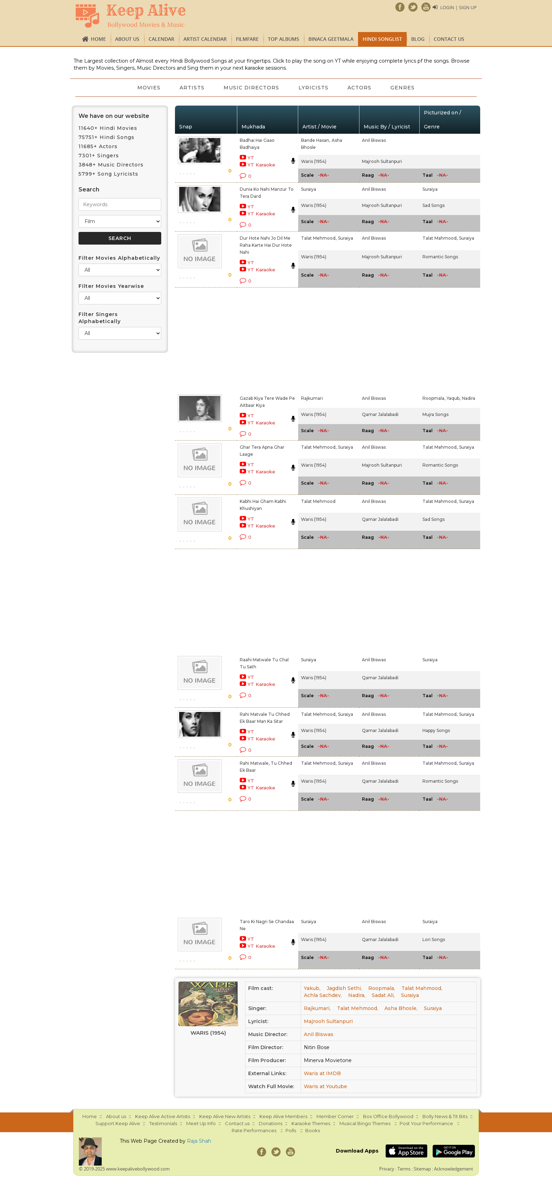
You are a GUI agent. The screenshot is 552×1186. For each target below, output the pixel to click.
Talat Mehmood (318, 501)
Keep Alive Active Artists (162, 1116)
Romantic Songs (440, 256)
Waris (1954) (313, 161)
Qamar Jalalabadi (380, 414)
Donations (270, 1123)
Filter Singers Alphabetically (100, 317)
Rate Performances (254, 1130)
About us (127, 39)
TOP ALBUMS (283, 39)
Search (89, 189)
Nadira (468, 398)
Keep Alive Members (283, 1116)
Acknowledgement (453, 1169)
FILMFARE (247, 39)
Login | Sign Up (458, 7)
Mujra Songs (435, 414)
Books (312, 1130)
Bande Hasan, (315, 140)
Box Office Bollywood (388, 1116)
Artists (191, 87)
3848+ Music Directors (111, 165)
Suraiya (308, 189)
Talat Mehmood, (319, 238)
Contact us (449, 39)
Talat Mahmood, (440, 238)
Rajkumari (312, 398)
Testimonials (163, 1123)
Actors (360, 87)
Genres (404, 87)
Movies (147, 87)
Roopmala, (433, 398)
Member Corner (335, 1116)
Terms (403, 1169)
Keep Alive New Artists (224, 1116)
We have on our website (114, 116)
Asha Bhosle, (401, 1008)
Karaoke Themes (310, 1123)
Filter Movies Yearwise (111, 286)
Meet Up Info (201, 1123)
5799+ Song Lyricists (108, 174)
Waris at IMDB (322, 1073)
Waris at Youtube (325, 1086)
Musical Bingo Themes (364, 1123)
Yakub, (312, 988)
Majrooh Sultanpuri (382, 161)
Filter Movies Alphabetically (119, 258)
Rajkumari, (317, 1008)
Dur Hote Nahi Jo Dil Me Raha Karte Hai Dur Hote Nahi (266, 245)
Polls (291, 1130)
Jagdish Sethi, (344, 988)
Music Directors (251, 87)
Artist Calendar (205, 39)
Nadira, (356, 995)
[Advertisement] (264, 339)
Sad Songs (433, 205)
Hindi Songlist (382, 39)
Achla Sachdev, (323, 995)
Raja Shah (199, 1141)
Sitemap (422, 1169)
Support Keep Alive (117, 1123)
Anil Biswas (374, 140)
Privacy (386, 1169)
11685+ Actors (98, 146)
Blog (418, 39)
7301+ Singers (99, 155)
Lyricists (314, 87)
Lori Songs (433, 939)
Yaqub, (453, 398)
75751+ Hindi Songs (106, 137)
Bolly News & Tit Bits (445, 1116)
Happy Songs (436, 730)
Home (98, 39)
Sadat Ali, (383, 995)
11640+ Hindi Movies (108, 128)
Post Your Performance (426, 1123)
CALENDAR (161, 39)
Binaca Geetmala (330, 39)
